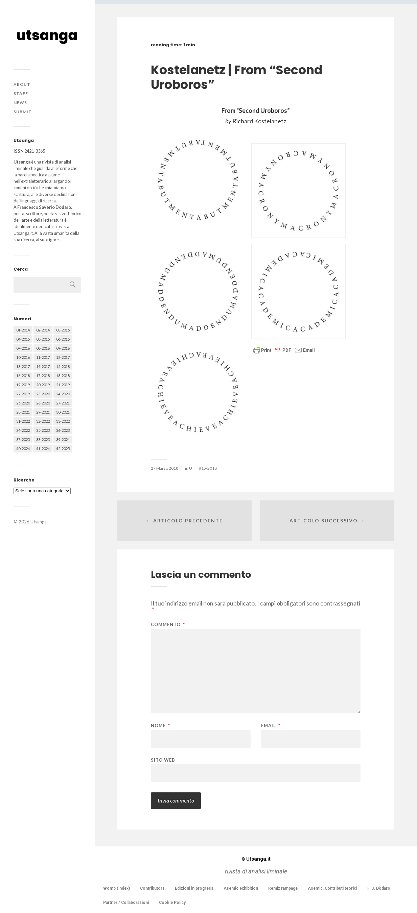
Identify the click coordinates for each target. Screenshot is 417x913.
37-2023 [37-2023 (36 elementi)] (23, 439)
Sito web (163, 759)
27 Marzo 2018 (164, 468)
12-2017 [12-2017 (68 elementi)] (63, 357)
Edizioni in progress (194, 888)
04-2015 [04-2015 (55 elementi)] (23, 339)
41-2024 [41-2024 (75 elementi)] (43, 448)
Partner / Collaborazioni (126, 902)
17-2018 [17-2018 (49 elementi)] (43, 375)
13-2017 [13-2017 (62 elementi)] (23, 366)
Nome (160, 725)
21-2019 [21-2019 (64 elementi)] (63, 385)
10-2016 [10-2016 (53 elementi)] (23, 357)
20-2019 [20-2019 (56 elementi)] (43, 385)
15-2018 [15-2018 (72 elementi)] (63, 366)
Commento (168, 624)
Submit (23, 111)
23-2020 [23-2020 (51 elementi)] (43, 394)
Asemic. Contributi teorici (332, 888)
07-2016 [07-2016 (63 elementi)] (23, 348)
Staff (21, 93)
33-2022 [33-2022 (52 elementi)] (63, 421)
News (20, 102)
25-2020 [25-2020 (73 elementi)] (23, 403)
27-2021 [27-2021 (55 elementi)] (63, 403)
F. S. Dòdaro (378, 888)
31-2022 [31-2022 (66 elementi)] (23, 421)
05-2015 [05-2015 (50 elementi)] (43, 339)
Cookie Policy (172, 902)
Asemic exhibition (241, 888)
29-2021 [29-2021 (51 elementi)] (43, 412)
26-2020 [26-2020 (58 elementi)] (43, 403)
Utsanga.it (256, 859)
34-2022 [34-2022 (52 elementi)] (23, 430)
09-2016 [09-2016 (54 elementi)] (63, 348)
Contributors (152, 888)
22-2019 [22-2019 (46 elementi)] (23, 394)
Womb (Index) (116, 888)
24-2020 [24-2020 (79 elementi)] (63, 394)
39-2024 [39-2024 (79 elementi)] (63, 439)
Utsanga (38, 521)
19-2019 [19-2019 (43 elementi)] (23, 385)
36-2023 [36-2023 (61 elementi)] (63, 430)
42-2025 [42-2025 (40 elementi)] (63, 448)
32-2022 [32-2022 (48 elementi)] (43, 421)
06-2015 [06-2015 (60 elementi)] (63, 339)
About (22, 84)
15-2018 (209, 468)
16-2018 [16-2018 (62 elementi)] (23, 375)
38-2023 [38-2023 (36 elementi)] (43, 439)
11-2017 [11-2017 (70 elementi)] (43, 357)
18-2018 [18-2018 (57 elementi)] (63, 375)
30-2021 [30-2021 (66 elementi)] (63, 412)
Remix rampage (283, 888)
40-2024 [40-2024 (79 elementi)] (23, 448)
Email (270, 725)
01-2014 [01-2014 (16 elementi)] (23, 330)
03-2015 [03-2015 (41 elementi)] (63, 330)
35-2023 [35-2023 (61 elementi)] (43, 430)
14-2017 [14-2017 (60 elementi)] (43, 366)
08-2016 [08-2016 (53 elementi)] (43, 348)
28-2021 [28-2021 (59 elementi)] (23, 412)
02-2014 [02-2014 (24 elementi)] (43, 330)
